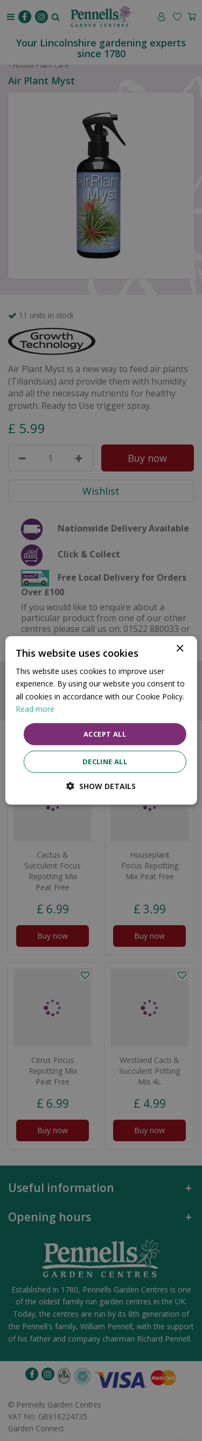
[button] (101, 786)
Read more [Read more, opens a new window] (35, 708)
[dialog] (101, 720)
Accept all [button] (104, 734)
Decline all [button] (104, 761)
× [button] (180, 649)
